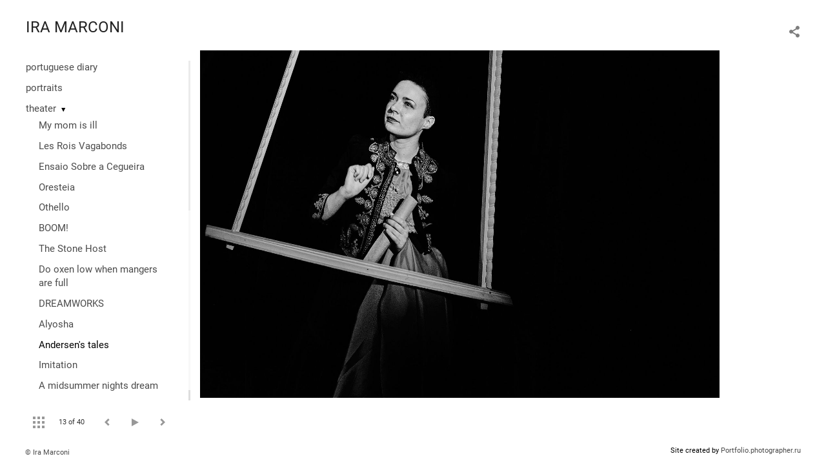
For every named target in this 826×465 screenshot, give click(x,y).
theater (41, 108)
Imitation (58, 365)
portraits (44, 88)
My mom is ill (68, 125)
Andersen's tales (74, 345)
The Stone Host (72, 248)
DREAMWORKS (71, 303)
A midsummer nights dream (98, 385)
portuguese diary (61, 67)
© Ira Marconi (47, 452)
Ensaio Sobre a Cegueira (92, 166)
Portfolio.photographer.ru (761, 450)
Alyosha (56, 324)
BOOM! (53, 228)
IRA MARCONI (75, 27)
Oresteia (57, 187)
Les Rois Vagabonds (83, 146)
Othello (54, 207)
